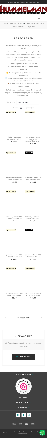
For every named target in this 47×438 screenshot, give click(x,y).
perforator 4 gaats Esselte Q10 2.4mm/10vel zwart (32, 139)
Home (5, 23)
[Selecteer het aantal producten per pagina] (22, 108)
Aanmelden (25, 357)
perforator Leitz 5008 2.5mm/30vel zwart (14, 217)
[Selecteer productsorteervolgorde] (28, 102)
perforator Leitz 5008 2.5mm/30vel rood (33, 179)
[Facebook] (24, 415)
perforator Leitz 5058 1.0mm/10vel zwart (33, 217)
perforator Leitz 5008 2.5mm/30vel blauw (14, 179)
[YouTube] (29, 415)
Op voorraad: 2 (11, 112)
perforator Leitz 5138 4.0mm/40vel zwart (14, 256)
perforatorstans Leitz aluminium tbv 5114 (33, 294)
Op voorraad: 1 (30, 112)
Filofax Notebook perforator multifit (14, 138)
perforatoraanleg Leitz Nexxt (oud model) (14, 294)
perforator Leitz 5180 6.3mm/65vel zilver (33, 256)
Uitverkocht (29, 153)
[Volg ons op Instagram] (18, 415)
